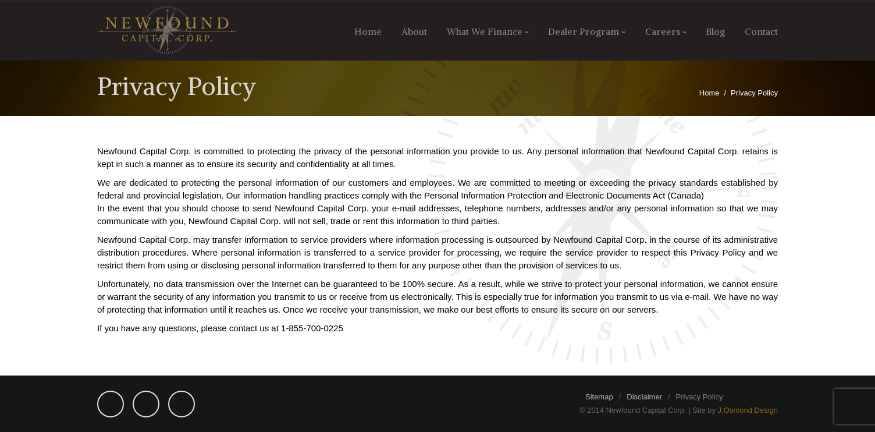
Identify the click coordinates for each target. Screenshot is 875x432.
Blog (715, 31)
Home (368, 31)
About (414, 31)
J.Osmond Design (748, 410)
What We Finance (484, 31)
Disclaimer (644, 396)
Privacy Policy (699, 396)
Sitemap (599, 396)
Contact (761, 31)
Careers (662, 31)
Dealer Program (583, 31)
